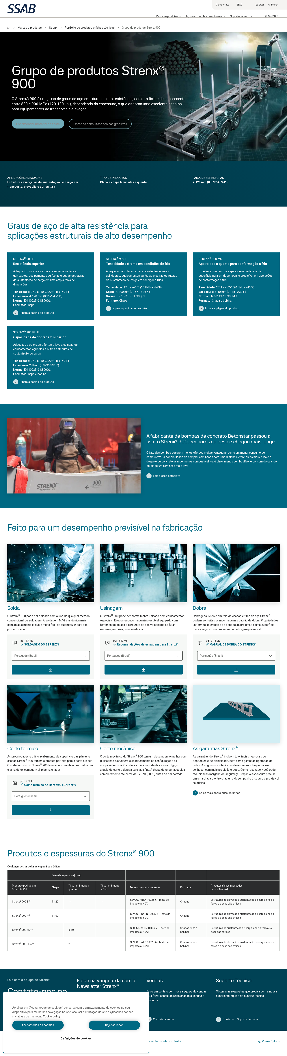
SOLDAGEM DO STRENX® (39, 644)
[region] (76, 1022)
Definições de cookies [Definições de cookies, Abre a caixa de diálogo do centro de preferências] (76, 1038)
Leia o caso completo (163, 475)
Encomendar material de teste (38, 124)
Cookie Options (269, 1041)
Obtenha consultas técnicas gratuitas (100, 124)
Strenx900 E (21, 901)
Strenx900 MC (22, 929)
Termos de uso (163, 1041)
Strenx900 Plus (23, 944)
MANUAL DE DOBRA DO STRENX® (231, 644)
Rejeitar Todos (109, 1025)
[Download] (51, 670)
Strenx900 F (21, 915)
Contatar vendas (160, 1019)
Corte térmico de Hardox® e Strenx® (48, 785)
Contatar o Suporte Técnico (237, 1019)
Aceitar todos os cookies (43, 1025)
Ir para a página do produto (33, 312)
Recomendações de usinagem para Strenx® (145, 644)
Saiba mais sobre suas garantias (216, 792)
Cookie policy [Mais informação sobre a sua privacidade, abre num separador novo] (51, 1016)
